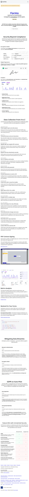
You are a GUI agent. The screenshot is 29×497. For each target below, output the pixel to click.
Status (12, 484)
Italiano (14, 465)
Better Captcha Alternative (18, 475)
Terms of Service (7, 484)
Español (8, 465)
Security (26, 480)
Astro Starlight (16, 490)
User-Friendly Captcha (11, 478)
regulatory (14, 17)
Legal (10, 480)
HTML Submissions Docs (5, 317)
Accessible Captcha (10, 475)
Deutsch (2, 465)
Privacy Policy (3, 480)
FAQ (16, 481)
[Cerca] (27, 2)
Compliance (13, 480)
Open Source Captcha (4, 475)
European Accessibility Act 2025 (20, 480)
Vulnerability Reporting (9, 481)
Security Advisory (3, 481)
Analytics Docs (3, 299)
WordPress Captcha (23, 482)
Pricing (15, 481)
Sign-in (4, 484)
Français (11, 465)
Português (18, 465)
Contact (19, 481)
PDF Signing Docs (4, 246)
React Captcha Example (7, 482)
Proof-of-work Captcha (4, 478)
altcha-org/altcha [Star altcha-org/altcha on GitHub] (6, 472)
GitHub (6, 490)
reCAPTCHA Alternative (4, 476)
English (5, 465)
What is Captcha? (17, 478)
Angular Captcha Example (15, 482)
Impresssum (7, 480)
